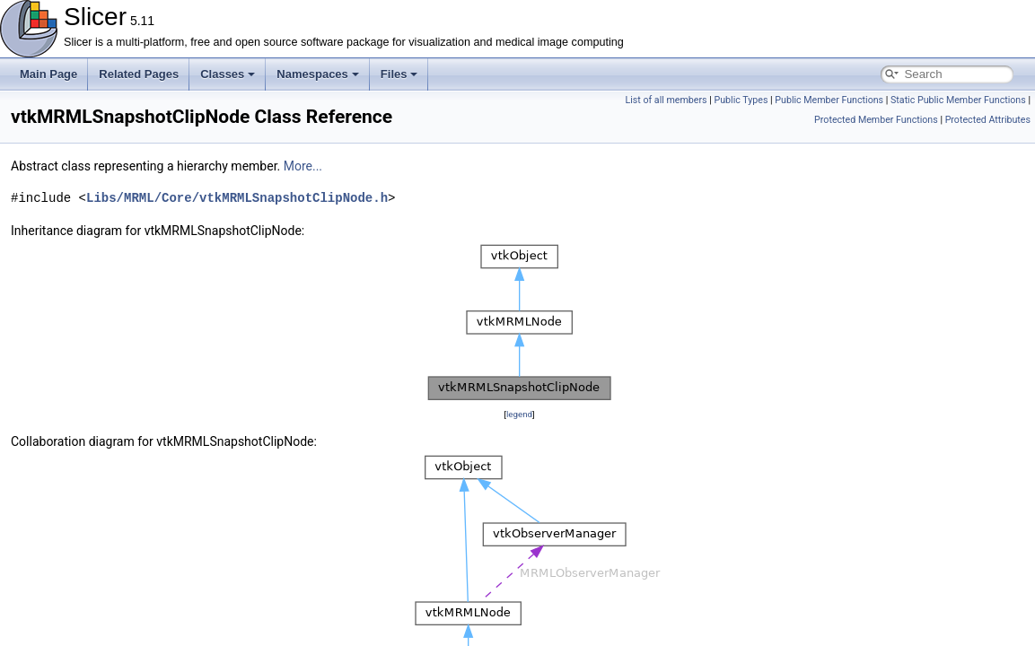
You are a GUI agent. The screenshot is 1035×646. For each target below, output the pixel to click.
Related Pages (139, 74)
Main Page (48, 74)
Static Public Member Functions (958, 100)
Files (399, 74)
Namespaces (317, 74)
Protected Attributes (988, 120)
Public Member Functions (829, 100)
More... (303, 166)
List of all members (665, 100)
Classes (227, 74)
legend (519, 414)
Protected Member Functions (876, 120)
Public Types (740, 100)
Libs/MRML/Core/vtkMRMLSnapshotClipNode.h (237, 197)
